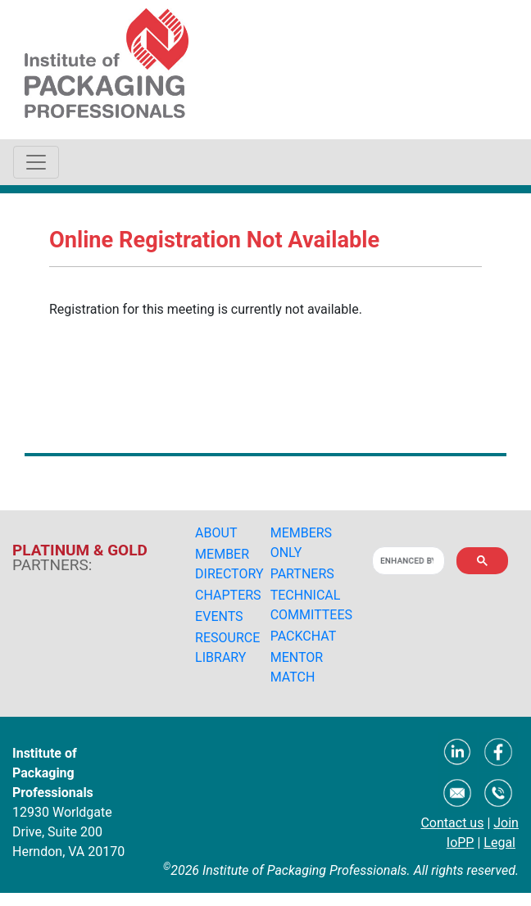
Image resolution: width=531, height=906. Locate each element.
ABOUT (216, 533)
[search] (406, 561)
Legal (499, 842)
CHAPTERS (228, 595)
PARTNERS (302, 574)
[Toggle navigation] (36, 162)
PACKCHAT (303, 636)
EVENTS (219, 616)
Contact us (451, 823)
